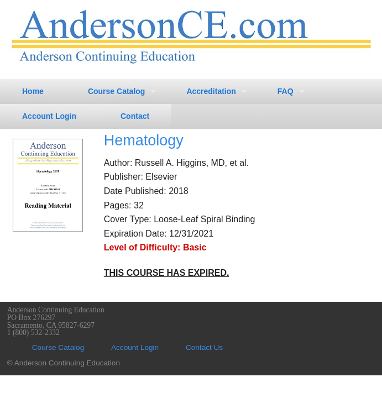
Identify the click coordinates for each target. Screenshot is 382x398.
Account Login (49, 116)
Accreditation (211, 91)
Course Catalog (116, 91)
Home (33, 91)
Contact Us (204, 347)
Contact (135, 116)
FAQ (286, 91)
